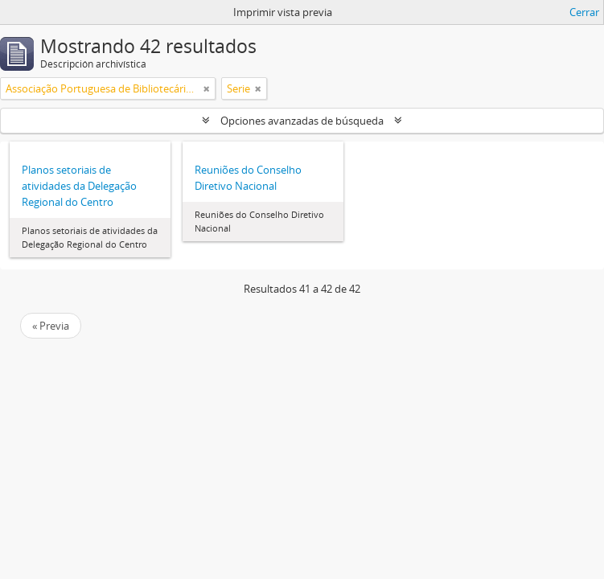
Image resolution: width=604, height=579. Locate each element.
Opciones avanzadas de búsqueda (302, 120)
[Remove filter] (206, 88)
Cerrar (584, 12)
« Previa (50, 325)
